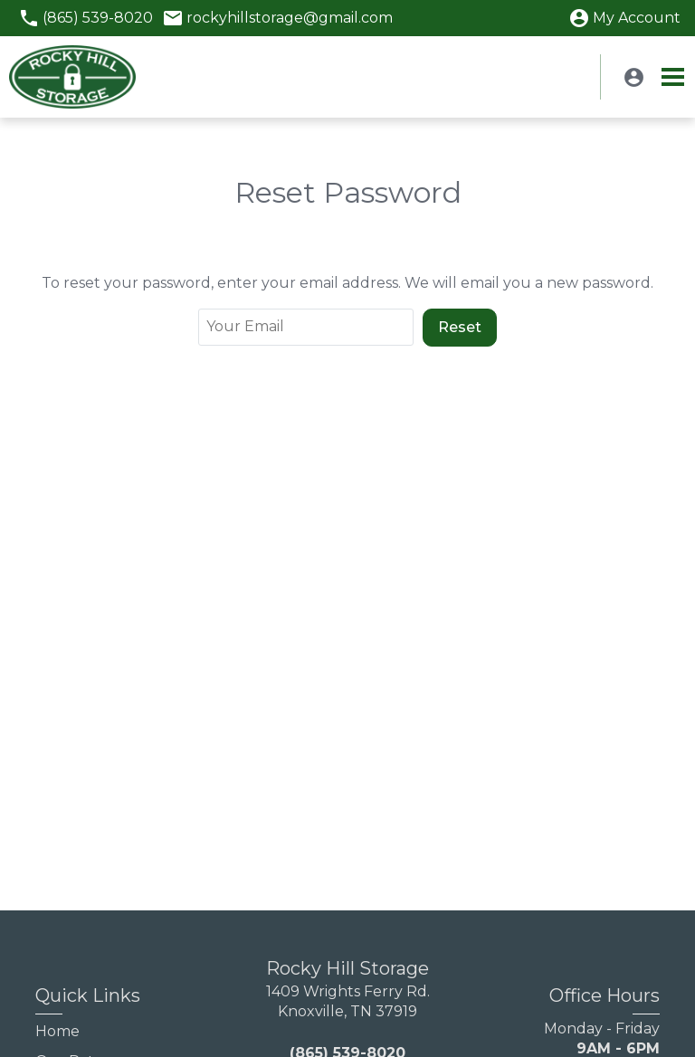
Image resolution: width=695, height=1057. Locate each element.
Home (57, 1031)
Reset (459, 327)
